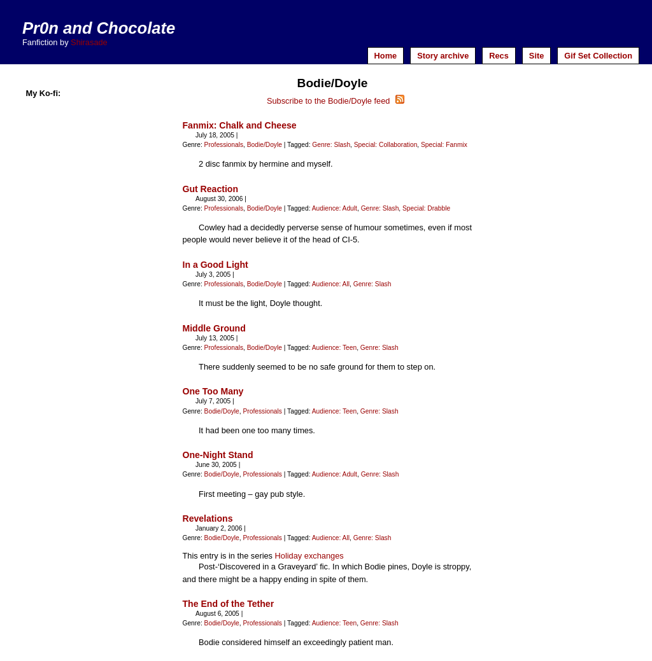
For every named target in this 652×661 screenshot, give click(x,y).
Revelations (207, 518)
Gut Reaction (210, 189)
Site (536, 55)
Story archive (443, 55)
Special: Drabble (426, 208)
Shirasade (89, 42)
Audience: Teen (334, 347)
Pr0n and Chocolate (98, 28)
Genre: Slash (331, 144)
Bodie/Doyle (264, 144)
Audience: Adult (334, 208)
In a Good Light (215, 265)
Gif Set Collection (598, 55)
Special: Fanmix (444, 144)
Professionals (223, 144)
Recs (499, 55)
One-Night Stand (217, 455)
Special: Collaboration (386, 144)
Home (385, 55)
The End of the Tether (228, 604)
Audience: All (331, 284)
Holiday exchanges (309, 555)
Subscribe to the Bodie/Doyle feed (335, 101)
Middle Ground (213, 328)
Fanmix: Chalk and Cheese (239, 125)
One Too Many (212, 391)
